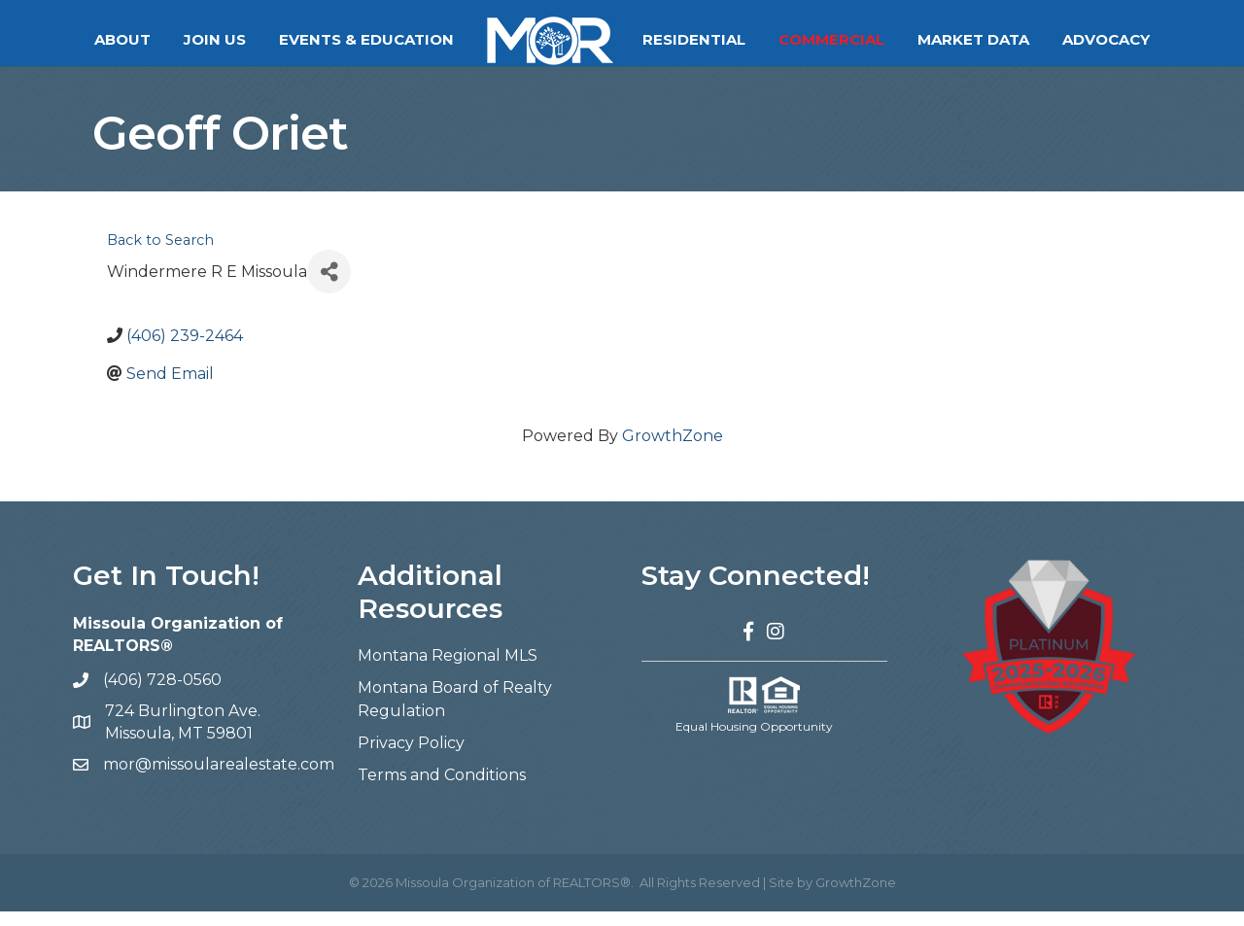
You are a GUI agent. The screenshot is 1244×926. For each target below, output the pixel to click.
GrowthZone (672, 450)
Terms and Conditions (442, 789)
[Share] (329, 286)
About (122, 39)
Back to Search (160, 254)
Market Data (973, 39)
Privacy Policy (411, 757)
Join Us (215, 39)
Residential (693, 39)
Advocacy (1106, 39)
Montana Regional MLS (447, 670)
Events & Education (366, 39)
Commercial (831, 39)
